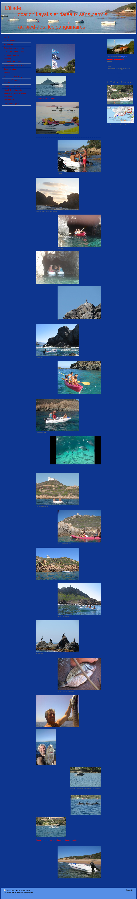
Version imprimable (12, 890)
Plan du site (25, 890)
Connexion (129, 890)
